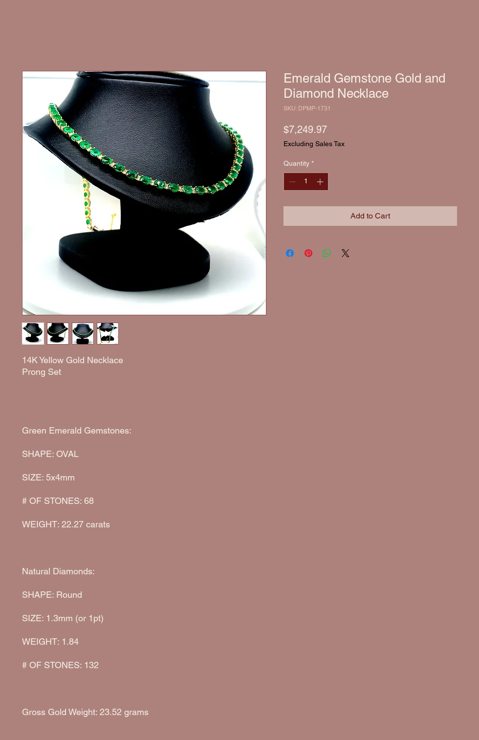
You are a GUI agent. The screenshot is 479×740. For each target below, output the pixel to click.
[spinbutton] (306, 181)
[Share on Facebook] (290, 253)
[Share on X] (345, 253)
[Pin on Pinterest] (308, 253)
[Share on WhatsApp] (327, 253)
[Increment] (321, 181)
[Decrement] (291, 181)
